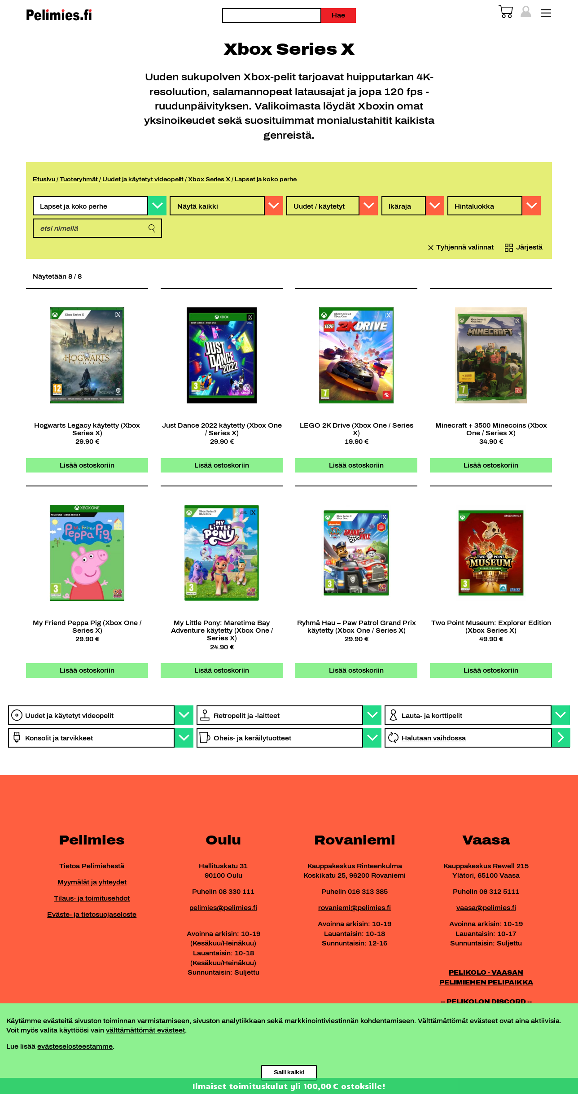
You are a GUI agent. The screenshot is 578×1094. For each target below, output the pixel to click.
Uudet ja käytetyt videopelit (143, 179)
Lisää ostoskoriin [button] (87, 465)
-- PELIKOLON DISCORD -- (486, 1001)
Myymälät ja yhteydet (92, 882)
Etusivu (44, 179)
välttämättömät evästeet (145, 1030)
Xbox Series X (209, 179)
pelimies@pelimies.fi (223, 907)
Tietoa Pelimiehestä (91, 866)
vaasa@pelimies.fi (486, 907)
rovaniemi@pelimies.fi (354, 907)
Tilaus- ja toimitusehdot (92, 898)
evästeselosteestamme (75, 1046)
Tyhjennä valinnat (465, 247)
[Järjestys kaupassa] (522, 248)
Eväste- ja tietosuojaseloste (91, 914)
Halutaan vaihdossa (434, 738)
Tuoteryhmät (79, 179)
